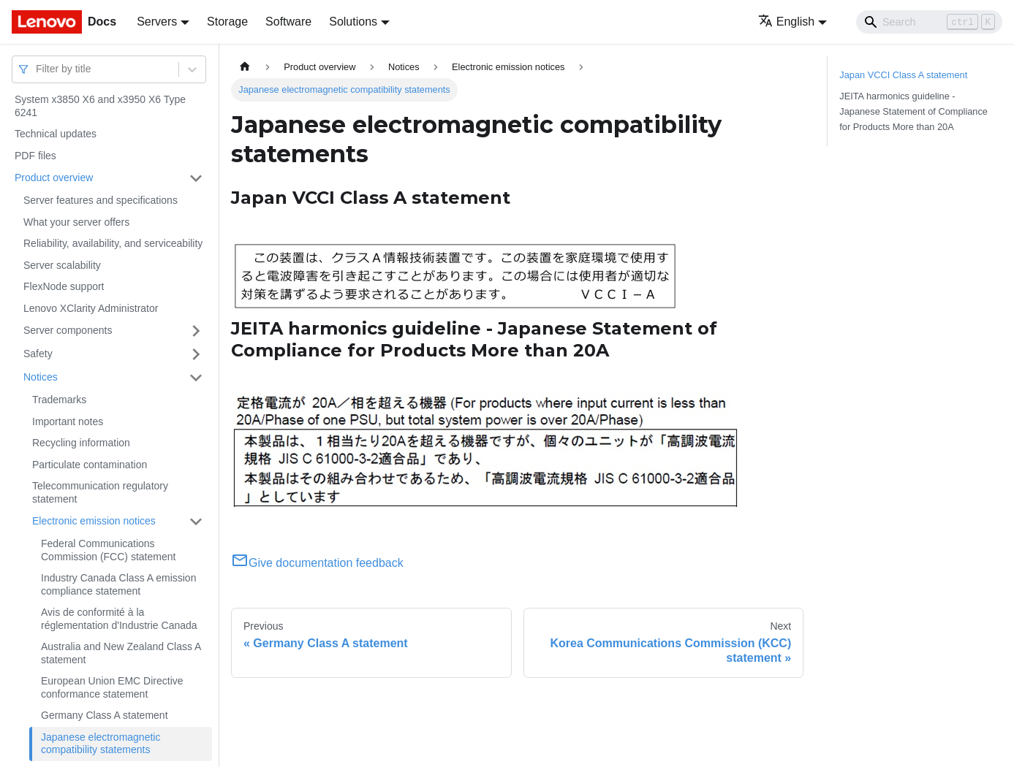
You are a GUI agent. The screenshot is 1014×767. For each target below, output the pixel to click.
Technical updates (56, 134)
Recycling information (81, 443)
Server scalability (62, 265)
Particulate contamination (89, 464)
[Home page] (245, 67)
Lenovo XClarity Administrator (90, 308)
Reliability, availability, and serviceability (113, 243)
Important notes (67, 421)
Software (288, 21)
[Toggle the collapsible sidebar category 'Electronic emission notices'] (196, 521)
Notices (40, 377)
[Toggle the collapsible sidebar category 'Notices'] (196, 377)
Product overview (54, 177)
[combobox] (37, 69)
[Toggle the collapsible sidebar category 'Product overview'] (196, 178)
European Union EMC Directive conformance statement (112, 687)
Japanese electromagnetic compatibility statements (100, 743)
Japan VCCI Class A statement (903, 74)
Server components (67, 330)
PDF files (35, 155)
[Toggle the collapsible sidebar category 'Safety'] (196, 354)
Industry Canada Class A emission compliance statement (118, 584)
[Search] (929, 22)
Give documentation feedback (317, 563)
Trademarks (59, 399)
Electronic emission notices (94, 521)
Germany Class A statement (104, 715)
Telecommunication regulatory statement (100, 492)
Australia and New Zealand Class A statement (121, 653)
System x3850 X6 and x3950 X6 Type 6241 (100, 106)
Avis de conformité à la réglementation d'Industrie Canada (119, 618)
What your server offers (76, 222)
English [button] (786, 21)
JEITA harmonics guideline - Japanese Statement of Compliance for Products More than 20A (913, 111)
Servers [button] (157, 21)
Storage (227, 21)
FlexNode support (64, 286)
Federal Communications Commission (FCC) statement (108, 550)
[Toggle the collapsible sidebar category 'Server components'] (196, 331)
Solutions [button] (353, 21)
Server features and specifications (100, 200)
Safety (38, 353)
